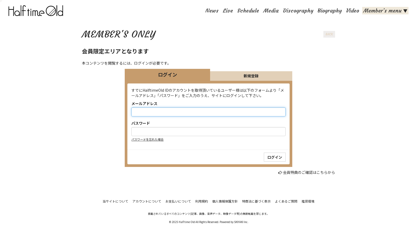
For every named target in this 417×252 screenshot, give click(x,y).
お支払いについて (178, 201)
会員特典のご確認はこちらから (309, 172)
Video (352, 10)
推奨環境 (308, 201)
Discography (298, 10)
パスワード (140, 123)
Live (228, 10)
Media (271, 10)
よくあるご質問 (286, 201)
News (212, 10)
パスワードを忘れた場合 (147, 139)
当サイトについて (115, 201)
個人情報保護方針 (225, 201)
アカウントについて (146, 201)
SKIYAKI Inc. (241, 222)
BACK (329, 34)
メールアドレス (144, 103)
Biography (330, 10)
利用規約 (201, 201)
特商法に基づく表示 (256, 201)
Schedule (248, 10)
